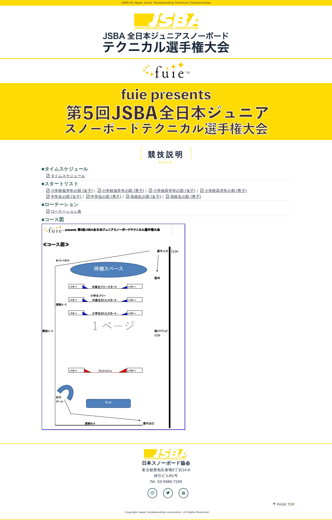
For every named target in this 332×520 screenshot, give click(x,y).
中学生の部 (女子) (63, 196)
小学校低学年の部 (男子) (121, 190)
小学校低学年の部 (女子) (69, 190)
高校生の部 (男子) (183, 196)
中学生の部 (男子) (103, 196)
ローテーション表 (63, 211)
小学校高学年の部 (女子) (172, 190)
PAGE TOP (284, 504)
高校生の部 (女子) (143, 196)
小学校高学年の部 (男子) (223, 190)
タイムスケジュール (65, 176)
